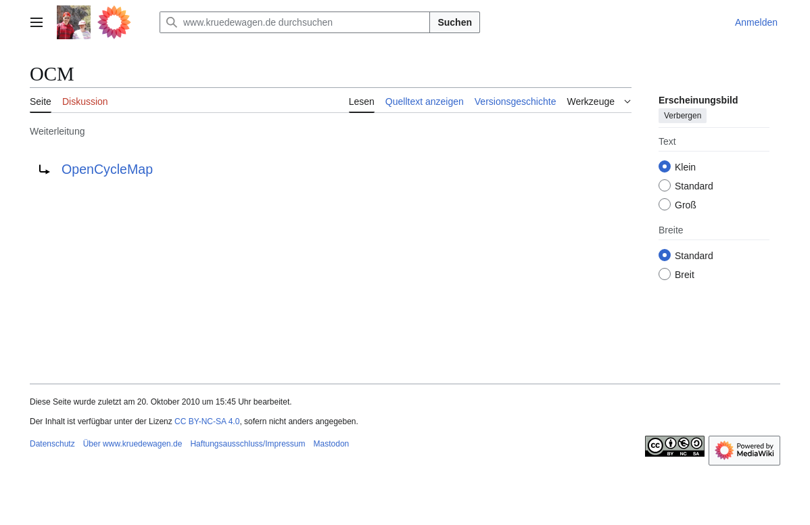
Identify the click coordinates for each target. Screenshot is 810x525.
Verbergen (682, 115)
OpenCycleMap (107, 169)
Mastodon (332, 444)
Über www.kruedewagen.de (133, 444)
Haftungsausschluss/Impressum (247, 444)
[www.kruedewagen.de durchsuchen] (295, 22)
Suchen (454, 22)
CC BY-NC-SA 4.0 (206, 421)
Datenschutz (52, 444)
